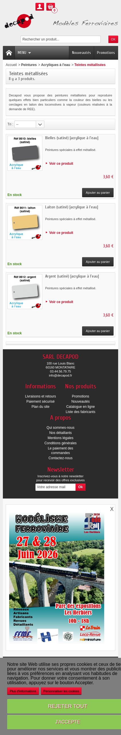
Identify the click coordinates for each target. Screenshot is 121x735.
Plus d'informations (23, 691)
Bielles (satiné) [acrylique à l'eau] (71, 137)
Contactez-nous (60, 458)
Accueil (11, 65)
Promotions (106, 52)
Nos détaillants (60, 433)
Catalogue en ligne (80, 407)
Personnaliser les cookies (61, 691)
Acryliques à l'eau (55, 65)
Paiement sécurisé (40, 402)
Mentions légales (60, 438)
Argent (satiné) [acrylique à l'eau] (72, 276)
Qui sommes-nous (60, 428)
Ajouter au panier (98, 192)
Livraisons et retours (40, 396)
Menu (24, 52)
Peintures (29, 65)
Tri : (10, 124)
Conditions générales (60, 443)
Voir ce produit (61, 164)
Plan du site (40, 407)
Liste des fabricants (80, 412)
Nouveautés (81, 52)
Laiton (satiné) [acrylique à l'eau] (71, 207)
